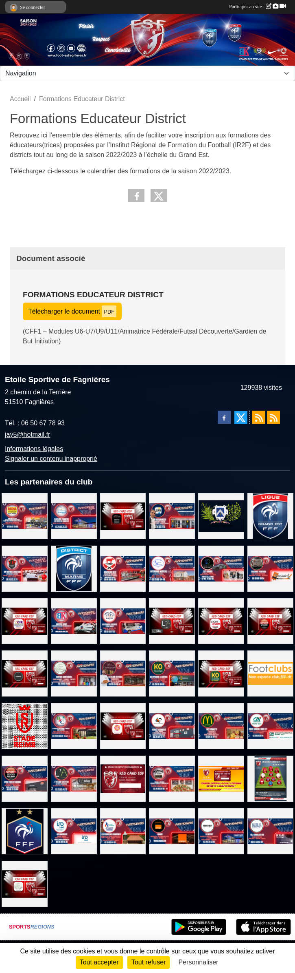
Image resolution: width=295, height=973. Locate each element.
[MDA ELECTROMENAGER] (25, 515)
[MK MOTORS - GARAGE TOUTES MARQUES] (123, 515)
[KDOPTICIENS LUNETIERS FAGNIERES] (221, 673)
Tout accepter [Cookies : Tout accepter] (99, 962)
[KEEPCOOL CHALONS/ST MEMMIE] (25, 673)
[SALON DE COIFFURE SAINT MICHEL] (25, 883)
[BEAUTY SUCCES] (123, 725)
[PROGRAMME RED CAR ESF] (221, 778)
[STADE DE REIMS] (25, 725)
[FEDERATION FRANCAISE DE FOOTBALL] (25, 830)
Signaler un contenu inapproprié (51, 458)
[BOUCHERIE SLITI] (123, 567)
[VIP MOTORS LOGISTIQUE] (25, 567)
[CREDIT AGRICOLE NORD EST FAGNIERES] (270, 725)
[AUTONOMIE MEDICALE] (172, 567)
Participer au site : (257, 6)
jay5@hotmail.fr (27, 434)
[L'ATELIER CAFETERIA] (172, 620)
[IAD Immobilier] (74, 830)
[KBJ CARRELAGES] (270, 830)
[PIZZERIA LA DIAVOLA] (172, 778)
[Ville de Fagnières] (221, 515)
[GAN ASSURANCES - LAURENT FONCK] (172, 515)
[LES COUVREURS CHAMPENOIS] (123, 830)
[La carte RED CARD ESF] (123, 778)
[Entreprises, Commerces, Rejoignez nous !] (270, 778)
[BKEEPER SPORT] (74, 620)
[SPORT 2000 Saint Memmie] (25, 778)
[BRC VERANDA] (74, 725)
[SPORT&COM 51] (221, 620)
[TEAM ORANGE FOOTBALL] (172, 830)
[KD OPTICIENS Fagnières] (172, 673)
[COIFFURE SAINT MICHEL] (74, 673)
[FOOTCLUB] (270, 673)
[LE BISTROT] (221, 830)
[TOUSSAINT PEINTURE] (270, 567)
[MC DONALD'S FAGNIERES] (221, 725)
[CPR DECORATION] (25, 620)
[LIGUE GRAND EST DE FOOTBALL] (270, 515)
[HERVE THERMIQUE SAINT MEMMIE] (172, 725)
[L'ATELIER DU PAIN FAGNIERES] (123, 673)
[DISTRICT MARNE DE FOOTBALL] (74, 567)
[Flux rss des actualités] (258, 417)
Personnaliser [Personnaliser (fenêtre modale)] (199, 962)
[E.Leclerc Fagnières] (74, 515)
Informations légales (34, 448)
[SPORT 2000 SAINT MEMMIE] (270, 620)
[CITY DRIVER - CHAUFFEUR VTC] (221, 567)
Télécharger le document (72, 311)
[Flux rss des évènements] (273, 417)
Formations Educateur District (93, 294)
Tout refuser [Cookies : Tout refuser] (148, 962)
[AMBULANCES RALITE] (123, 620)
